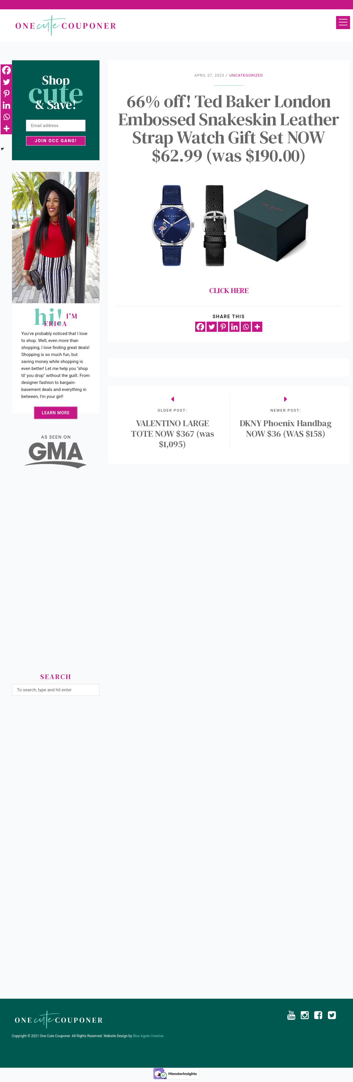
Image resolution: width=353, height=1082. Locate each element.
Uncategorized (246, 75)
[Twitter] (212, 327)
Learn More (56, 412)
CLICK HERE (228, 234)
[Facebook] (200, 327)
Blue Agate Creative (148, 1036)
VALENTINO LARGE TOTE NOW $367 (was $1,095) (172, 434)
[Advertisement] (55, 573)
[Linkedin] (234, 327)
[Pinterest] (223, 327)
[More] (257, 327)
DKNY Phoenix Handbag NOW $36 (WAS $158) (286, 428)
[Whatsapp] (246, 327)
